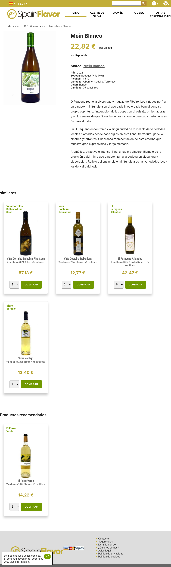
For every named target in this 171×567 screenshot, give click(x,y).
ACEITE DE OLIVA (97, 14)
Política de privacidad (110, 553)
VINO (76, 12)
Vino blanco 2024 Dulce (18, 262)
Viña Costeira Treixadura (64, 209)
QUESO (139, 12)
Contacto (103, 538)
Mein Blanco (94, 66)
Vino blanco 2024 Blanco (70, 262)
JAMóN (118, 12)
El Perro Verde (11, 430)
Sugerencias (105, 541)
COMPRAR (31, 284)
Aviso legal (104, 550)
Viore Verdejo (11, 307)
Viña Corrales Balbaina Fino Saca (14, 209)
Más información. (20, 561)
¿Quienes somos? (108, 547)
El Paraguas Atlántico (116, 209)
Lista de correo (107, 544)
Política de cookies (109, 556)
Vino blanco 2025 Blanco (18, 361)
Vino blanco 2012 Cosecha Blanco (128, 262)
